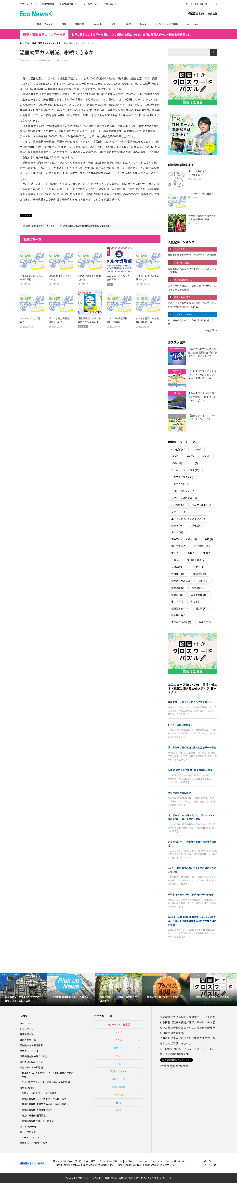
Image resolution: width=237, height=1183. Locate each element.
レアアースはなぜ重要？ (180, 724)
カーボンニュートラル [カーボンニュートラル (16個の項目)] (185, 470)
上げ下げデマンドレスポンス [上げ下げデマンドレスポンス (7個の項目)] (188, 518)
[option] (23, 989)
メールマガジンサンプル (34, 1137)
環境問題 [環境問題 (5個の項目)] (198, 587)
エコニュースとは (28, 4)
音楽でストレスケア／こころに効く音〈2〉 (190, 702)
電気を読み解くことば (31, 1062)
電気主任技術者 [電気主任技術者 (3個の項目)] (181, 622)
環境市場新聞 (48, 4)
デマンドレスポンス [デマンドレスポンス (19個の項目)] (184, 497)
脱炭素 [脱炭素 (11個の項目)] (201, 608)
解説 (128, 24)
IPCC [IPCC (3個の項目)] (206, 456)
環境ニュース (118, 1079)
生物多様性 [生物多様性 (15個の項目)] (199, 594)
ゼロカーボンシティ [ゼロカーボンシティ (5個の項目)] (183, 491)
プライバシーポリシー (110, 1161)
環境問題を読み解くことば (33, 1056)
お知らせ (129, 1161)
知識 (63, 24)
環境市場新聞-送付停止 (34, 1115)
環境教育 (79, 24)
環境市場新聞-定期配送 (68, 1164)
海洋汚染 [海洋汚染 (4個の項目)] (199, 573)
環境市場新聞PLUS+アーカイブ (38, 1120)
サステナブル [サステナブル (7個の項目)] (180, 484)
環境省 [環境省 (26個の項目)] (177, 594)
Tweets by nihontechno (174, 1066)
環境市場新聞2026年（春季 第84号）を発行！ (191, 894)
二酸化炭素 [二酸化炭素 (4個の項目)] (197, 525)
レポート (97, 24)
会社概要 (90, 1161)
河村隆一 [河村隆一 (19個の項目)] (178, 573)
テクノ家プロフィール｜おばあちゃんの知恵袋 (46, 1082)
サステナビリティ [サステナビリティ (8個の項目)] (182, 477)
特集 (118, 1063)
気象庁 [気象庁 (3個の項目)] (198, 567)
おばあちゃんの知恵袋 (166, 24)
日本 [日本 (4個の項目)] (175, 560)
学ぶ (118, 1055)
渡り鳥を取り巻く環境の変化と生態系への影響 (192, 747)
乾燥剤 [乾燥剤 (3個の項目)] (176, 525)
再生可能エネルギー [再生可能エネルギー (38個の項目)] (184, 539)
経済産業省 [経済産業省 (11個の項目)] (179, 608)
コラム (114, 24)
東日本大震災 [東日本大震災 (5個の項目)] (196, 560)
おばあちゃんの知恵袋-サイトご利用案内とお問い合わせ (49, 1074)
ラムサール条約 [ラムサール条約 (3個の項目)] (201, 504)
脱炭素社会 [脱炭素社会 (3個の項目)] (178, 615)
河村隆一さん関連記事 (31, 1045)
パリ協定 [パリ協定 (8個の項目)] (177, 504)
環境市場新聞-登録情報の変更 (37, 1109)
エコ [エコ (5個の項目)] (194, 463)
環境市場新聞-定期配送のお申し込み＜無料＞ (45, 1104)
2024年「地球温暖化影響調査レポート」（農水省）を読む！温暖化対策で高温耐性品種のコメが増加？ (192, 921)
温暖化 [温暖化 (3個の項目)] (203, 580)
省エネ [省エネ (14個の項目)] (177, 601)
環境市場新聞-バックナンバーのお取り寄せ (44, 1098)
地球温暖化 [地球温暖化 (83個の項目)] (202, 546)
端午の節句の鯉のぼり (179, 792)
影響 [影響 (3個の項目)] (191, 553)
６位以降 (209, 330)
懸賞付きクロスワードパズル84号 (39, 1093)
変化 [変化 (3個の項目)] (175, 553)
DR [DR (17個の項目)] (175, 456)
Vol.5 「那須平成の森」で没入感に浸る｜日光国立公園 (192, 869)
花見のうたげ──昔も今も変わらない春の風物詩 (192, 843)
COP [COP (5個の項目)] (197, 449)
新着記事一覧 (27, 1034)
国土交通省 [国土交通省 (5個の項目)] (178, 546)
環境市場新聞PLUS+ (69, 4)
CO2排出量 (68, 225)
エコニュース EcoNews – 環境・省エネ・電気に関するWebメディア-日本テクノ (192, 688)
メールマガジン (91, 4)
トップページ (27, 1028)
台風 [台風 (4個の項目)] (209, 539)
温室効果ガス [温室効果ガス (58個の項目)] (180, 580)
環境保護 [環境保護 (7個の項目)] (177, 587)
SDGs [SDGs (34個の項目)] (176, 463)
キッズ (143, 24)
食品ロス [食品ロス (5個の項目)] (205, 622)
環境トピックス (45, 24)
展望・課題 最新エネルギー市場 (44, 35)
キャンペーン (194, 24)
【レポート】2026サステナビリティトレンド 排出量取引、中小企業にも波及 (192, 817)
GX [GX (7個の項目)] (190, 456)
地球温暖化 (84, 225)
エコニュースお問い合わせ (33, 1143)
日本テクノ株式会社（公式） (68, 1161)
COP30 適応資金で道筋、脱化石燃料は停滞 (190, 770)
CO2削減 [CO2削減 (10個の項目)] (178, 449)
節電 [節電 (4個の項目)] (195, 601)
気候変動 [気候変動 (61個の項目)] (178, 567)
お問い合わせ (110, 4)
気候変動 (94, 225)
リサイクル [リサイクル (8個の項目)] (178, 511)
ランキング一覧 (28, 1126)
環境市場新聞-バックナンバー (160, 1164)
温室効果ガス (105, 225)
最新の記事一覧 (28, 1040)
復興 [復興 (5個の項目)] (207, 553)
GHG (76, 225)
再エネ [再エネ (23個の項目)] (177, 532)
